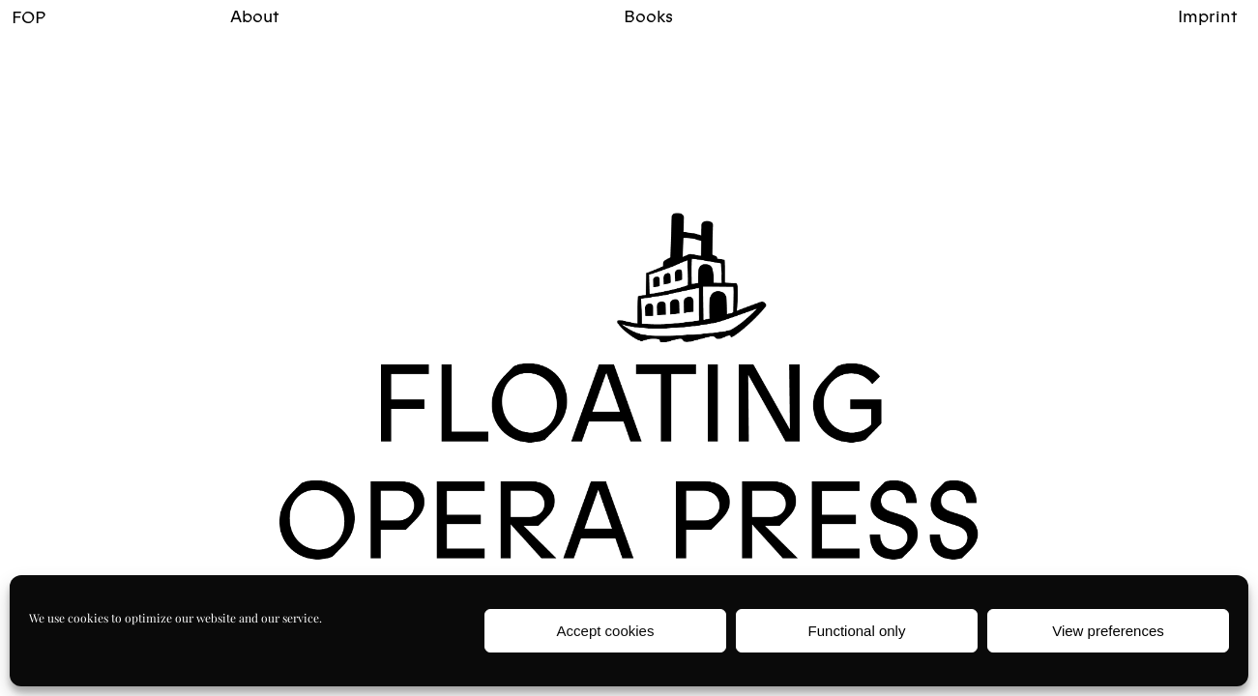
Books (648, 16)
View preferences (1108, 631)
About (254, 16)
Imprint (1208, 16)
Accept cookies (606, 631)
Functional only (857, 631)
